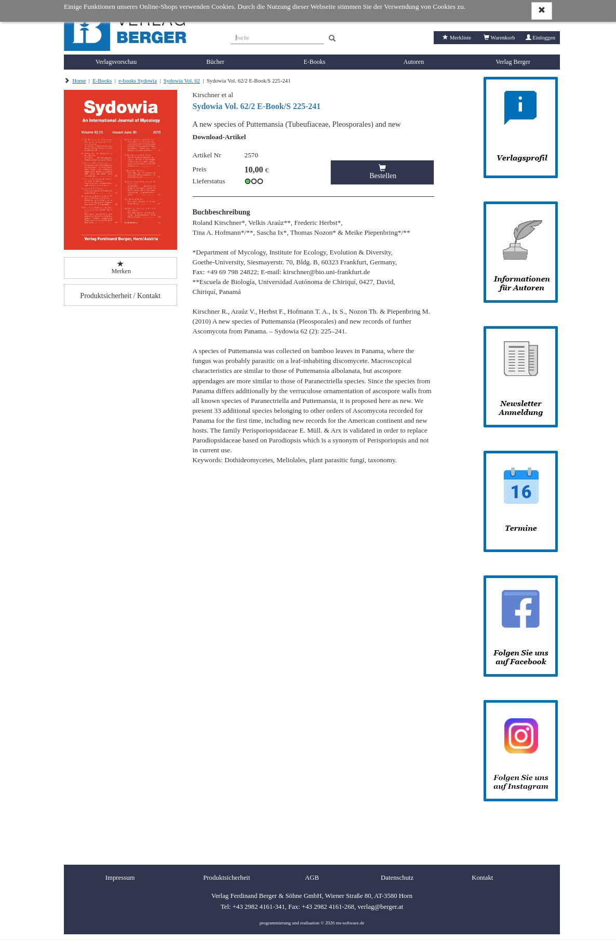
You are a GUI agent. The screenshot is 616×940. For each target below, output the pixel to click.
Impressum (120, 877)
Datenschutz (397, 877)
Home (79, 81)
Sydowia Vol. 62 (182, 81)
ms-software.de (350, 922)
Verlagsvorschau (116, 61)
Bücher (215, 61)
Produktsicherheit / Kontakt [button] (120, 296)
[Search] (332, 39)
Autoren (414, 61)
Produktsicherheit (226, 877)
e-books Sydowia (137, 81)
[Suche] (277, 36)
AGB (312, 877)
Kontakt (482, 877)
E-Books (315, 61)
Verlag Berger (513, 61)
